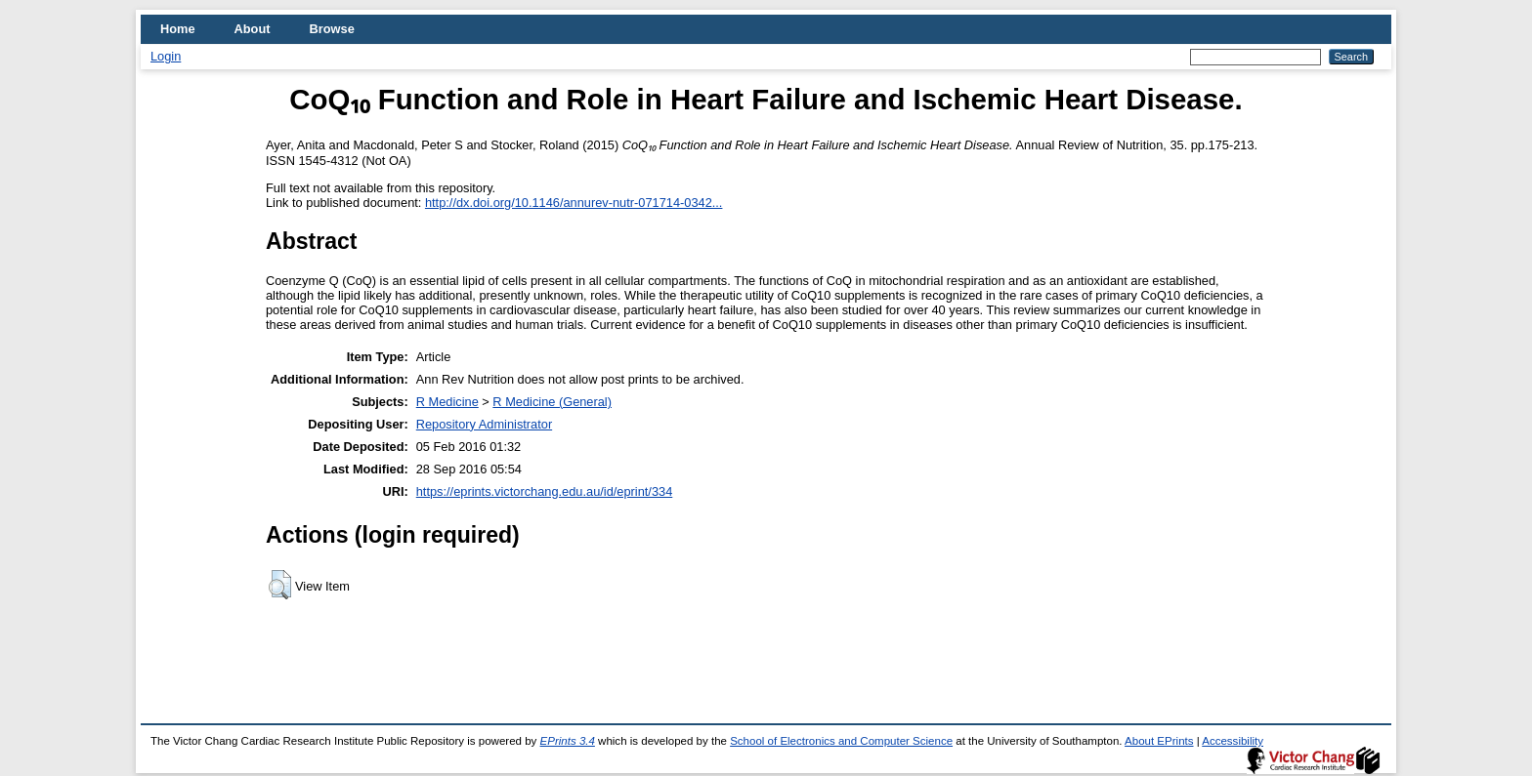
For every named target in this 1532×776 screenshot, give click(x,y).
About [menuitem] (252, 28)
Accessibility (1232, 741)
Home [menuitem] (177, 28)
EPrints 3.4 (567, 741)
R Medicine (447, 401)
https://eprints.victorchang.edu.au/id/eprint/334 (544, 491)
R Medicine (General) (552, 401)
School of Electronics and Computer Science (841, 741)
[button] (280, 584)
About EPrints (1159, 741)
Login (165, 56)
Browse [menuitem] (332, 28)
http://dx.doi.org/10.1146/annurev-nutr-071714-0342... (574, 202)
